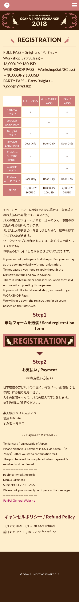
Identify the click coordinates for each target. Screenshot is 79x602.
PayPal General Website (19, 500)
